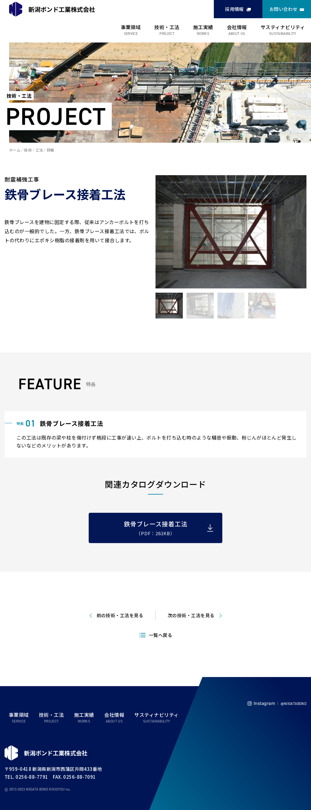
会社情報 (237, 27)
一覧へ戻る (160, 651)
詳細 (50, 149)
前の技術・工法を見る (120, 631)
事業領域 (131, 27)
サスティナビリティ (283, 27)
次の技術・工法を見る (191, 631)
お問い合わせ (283, 9)
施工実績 (203, 27)
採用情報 (234, 9)
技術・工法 (166, 27)
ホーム (14, 149)
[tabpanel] (231, 232)
